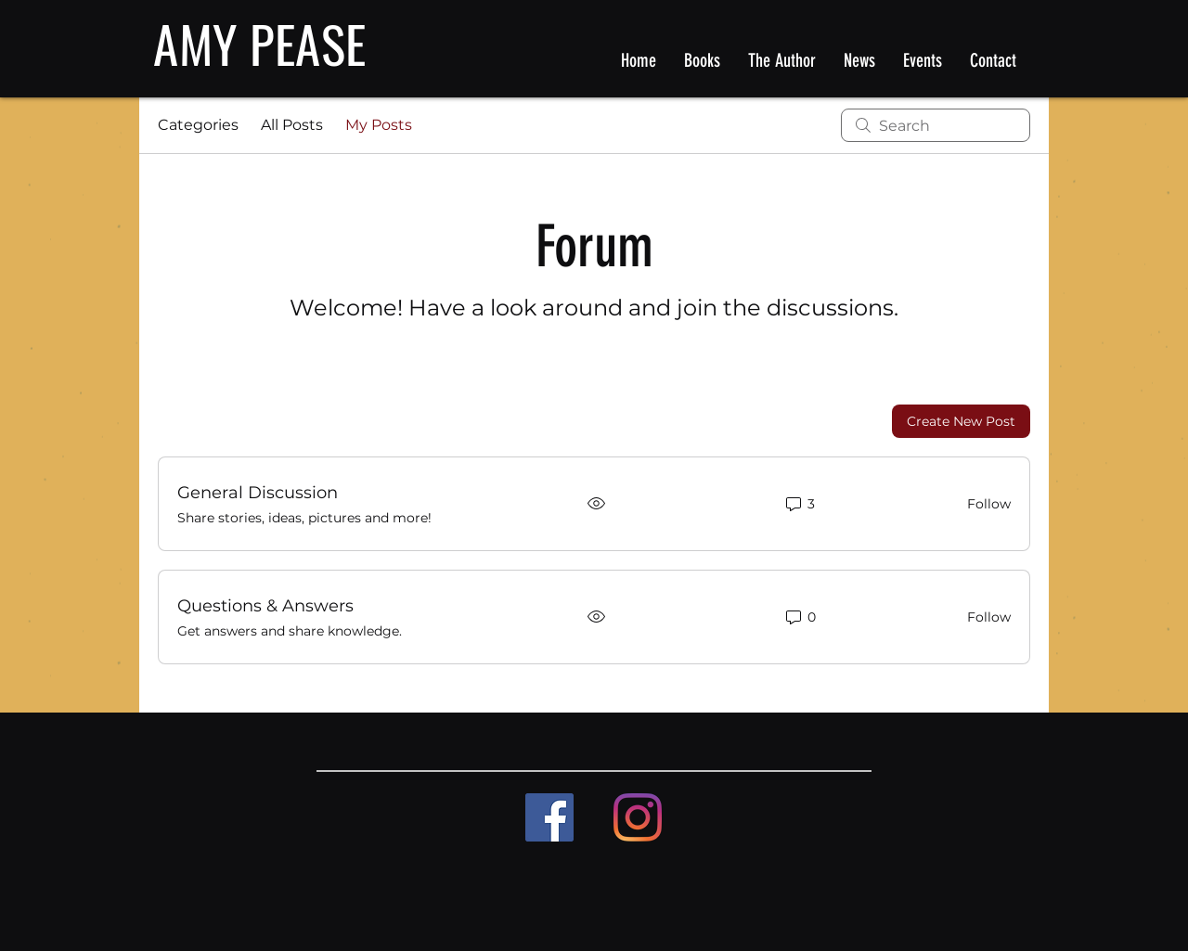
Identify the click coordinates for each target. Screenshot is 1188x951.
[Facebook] (549, 817)
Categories (198, 125)
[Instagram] (637, 817)
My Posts (378, 125)
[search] (935, 125)
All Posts (292, 125)
